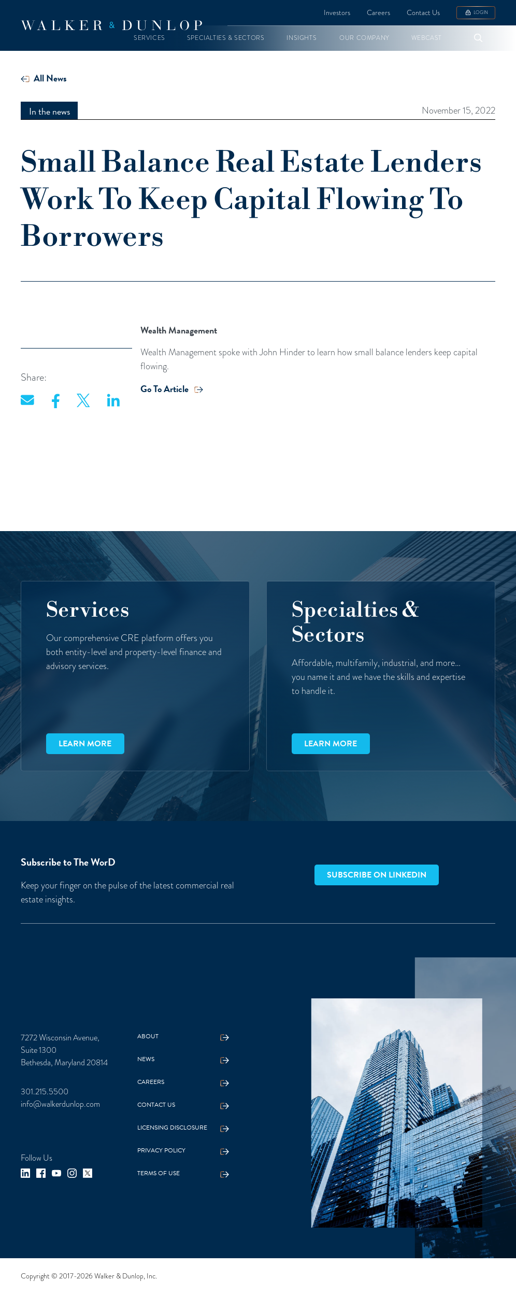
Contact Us (423, 12)
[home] (111, 25)
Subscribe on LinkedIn (376, 875)
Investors (337, 12)
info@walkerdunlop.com (60, 1104)
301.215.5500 (44, 1091)
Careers (378, 12)
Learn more (85, 744)
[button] (149, 38)
